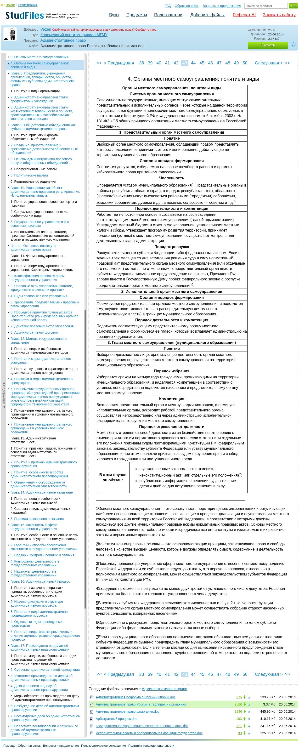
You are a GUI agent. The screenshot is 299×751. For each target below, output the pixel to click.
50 (245, 63)
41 (167, 63)
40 (158, 63)
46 (210, 63)
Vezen (45, 29)
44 (193, 63)
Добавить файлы (207, 14)
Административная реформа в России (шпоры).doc (135, 697)
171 (239, 726)
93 (240, 733)
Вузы (114, 14)
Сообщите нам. (145, 29)
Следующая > (269, 63)
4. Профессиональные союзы (34, 169)
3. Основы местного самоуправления (39, 57)
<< (99, 63)
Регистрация (28, 5)
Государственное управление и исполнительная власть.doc (142, 726)
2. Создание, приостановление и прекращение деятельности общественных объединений (44, 149)
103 (239, 719)
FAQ (168, 6)
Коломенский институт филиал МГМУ (73, 35)
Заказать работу (279, 14)
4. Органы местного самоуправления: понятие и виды (40, 65)
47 (219, 63)
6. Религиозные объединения (33, 181)
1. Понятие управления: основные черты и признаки (44, 203)
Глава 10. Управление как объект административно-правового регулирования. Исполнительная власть (45, 191)
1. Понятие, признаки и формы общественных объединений (34, 137)
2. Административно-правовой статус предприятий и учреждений (40, 99)
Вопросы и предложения (222, 6)
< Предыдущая (119, 63)
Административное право (63, 40)
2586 (238, 704)
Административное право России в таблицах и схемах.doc (141, 704)
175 (239, 697)
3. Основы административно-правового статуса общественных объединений (41, 161)
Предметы (136, 14)
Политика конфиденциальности (151, 745)
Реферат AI (244, 14)
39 (150, 63)
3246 (238, 711)
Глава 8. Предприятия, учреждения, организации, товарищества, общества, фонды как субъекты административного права (42, 79)
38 (141, 63)
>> (287, 63)
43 (184, 63)
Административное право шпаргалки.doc (127, 711)
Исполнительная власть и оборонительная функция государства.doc (149, 733)
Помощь (9, 745)
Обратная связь (187, 6)
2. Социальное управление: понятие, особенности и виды (39, 213)
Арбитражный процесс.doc (116, 719)
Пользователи (168, 14)
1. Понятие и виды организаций (35, 91)
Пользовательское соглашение (103, 745)
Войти (10, 5)
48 (227, 63)
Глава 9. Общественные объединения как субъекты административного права (43, 127)
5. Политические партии (29, 175)
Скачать (268, 45)
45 (201, 63)
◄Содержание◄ (4, 136)
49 (236, 63)
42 (176, 63)
